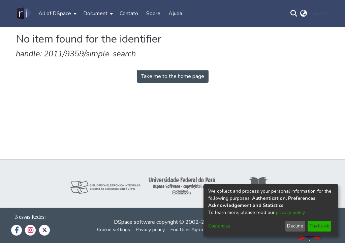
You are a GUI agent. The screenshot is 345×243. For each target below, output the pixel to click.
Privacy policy (150, 229)
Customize (219, 226)
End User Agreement (192, 229)
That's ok (319, 226)
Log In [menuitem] (317, 13)
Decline (295, 226)
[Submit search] (294, 13)
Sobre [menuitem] (153, 13)
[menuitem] (56, 13)
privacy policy (290, 212)
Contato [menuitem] (129, 13)
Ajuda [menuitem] (175, 13)
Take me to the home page (172, 76)
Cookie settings (113, 229)
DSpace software (134, 222)
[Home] (24, 13)
